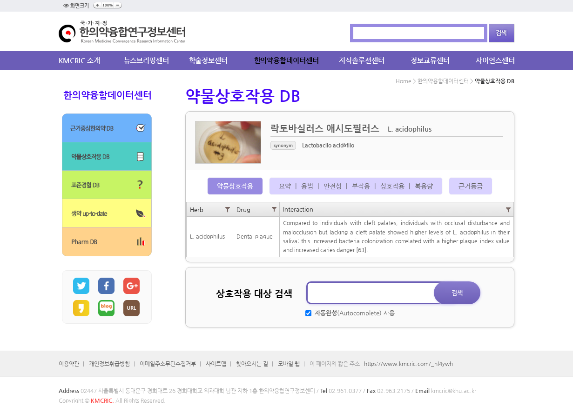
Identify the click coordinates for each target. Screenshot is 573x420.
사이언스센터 (495, 60)
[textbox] (381, 292)
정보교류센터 (430, 60)
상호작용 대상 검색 (254, 293)
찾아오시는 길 (252, 363)
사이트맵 (216, 363)
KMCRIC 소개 (79, 60)
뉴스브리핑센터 (146, 60)
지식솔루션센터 (361, 60)
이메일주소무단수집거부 (168, 363)
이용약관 (69, 363)
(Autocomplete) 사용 (354, 312)
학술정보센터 (208, 60)
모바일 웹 (289, 363)
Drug (243, 209)
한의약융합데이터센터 (286, 60)
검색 (457, 292)
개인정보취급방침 (109, 363)
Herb (196, 209)
